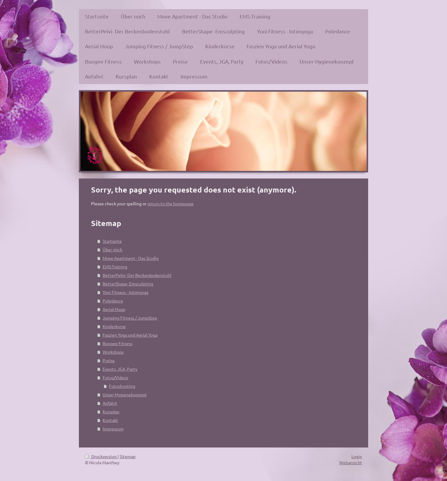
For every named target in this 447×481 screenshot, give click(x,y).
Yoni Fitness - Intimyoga (125, 292)
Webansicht (350, 462)
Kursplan (111, 411)
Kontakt (110, 420)
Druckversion (101, 456)
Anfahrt (110, 403)
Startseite (112, 241)
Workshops (113, 352)
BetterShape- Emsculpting (128, 283)
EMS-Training (115, 266)
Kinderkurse (114, 326)
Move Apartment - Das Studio (131, 258)
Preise (109, 360)
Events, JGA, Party (120, 369)
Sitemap (128, 456)
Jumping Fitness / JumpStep (130, 317)
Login (356, 456)
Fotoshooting (122, 386)
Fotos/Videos (115, 377)
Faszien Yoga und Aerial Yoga (130, 335)
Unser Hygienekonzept (125, 394)
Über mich (112, 249)
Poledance (113, 300)
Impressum (113, 428)
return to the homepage (170, 203)
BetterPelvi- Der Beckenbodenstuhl (137, 275)
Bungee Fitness (117, 343)
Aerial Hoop (114, 309)
